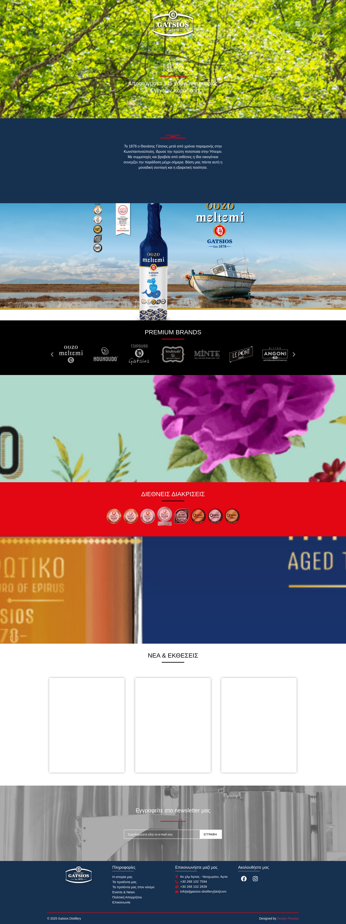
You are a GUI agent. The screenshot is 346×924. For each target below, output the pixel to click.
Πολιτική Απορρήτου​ (127, 897)
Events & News (123, 892)
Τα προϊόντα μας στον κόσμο (133, 887)
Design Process (288, 918)
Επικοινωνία (121, 902)
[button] (297, 24)
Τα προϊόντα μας (124, 882)
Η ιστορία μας (122, 877)
